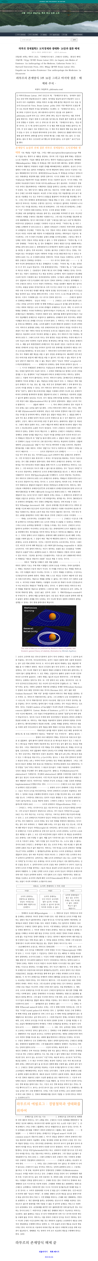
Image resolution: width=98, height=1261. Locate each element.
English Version (78, 34)
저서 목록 (33, 34)
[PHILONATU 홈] (5, 1)
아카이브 (21, 34)
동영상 (44, 34)
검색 (74, 39)
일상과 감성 (54, 34)
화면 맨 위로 (49, 1257)
